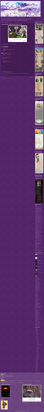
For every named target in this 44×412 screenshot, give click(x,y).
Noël (35, 308)
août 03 (37, 342)
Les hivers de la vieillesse (37, 299)
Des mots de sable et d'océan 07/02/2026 (39, 237)
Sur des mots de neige (37, 322)
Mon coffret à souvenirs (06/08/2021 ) (38, 235)
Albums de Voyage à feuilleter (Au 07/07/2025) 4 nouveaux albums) (38, 208)
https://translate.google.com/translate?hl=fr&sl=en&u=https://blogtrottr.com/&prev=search (15, 382)
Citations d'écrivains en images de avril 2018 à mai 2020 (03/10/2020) (38, 218)
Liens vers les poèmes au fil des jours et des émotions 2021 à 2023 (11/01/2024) (38, 215)
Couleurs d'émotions (37, 285)
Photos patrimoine (37, 314)
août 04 (37, 343)
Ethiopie (36, 293)
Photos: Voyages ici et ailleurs (38, 317)
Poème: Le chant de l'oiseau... (40, 272)
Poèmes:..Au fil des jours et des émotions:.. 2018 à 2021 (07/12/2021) (39, 217)
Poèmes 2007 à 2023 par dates (38, 213)
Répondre (4, 55)
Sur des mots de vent (37, 323)
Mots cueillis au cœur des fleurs (38, 306)
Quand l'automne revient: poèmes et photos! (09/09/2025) (38, 236)
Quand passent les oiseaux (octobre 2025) (39, 239)
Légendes (36, 298)
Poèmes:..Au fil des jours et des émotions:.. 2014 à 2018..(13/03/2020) (39, 220)
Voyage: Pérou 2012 (37, 246)
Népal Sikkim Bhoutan (37, 307)
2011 (36, 329)
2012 (36, 330)
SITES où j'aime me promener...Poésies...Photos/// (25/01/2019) (39, 249)
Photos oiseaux (36, 313)
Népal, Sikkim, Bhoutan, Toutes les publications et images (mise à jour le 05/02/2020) (38, 244)
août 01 (37, 340)
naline (3, 48)
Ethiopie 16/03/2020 (37, 245)
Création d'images (36, 286)
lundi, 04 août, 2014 (6, 48)
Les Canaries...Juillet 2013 (37, 248)
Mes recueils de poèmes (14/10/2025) (38, 209)
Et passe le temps (36, 291)
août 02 (37, 341)
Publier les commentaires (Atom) (7, 78)
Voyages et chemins (37, 325)
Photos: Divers (36, 315)
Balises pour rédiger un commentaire (5, 74)
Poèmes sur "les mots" (37, 238)
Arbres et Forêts (36, 278)
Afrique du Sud (36, 277)
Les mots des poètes (37, 300)
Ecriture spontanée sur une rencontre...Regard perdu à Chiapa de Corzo (39, 179)
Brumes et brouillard (37, 283)
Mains (35, 301)
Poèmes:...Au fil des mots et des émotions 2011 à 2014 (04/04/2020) (39, 221)
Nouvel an (36, 309)
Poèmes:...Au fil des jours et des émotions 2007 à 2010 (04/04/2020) (39, 210)
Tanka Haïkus (36, 324)
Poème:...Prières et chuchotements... (39, 266)
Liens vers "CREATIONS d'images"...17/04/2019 (37, 234)
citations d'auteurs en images (5, 44)
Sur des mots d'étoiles (37, 321)
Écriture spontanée (37, 290)
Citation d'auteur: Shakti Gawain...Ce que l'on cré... (39, 344)
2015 (36, 360)
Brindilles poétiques (37, 282)
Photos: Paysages (36, 316)
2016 (36, 361)
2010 (36, 328)
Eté (35, 292)
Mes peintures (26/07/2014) (37, 242)
